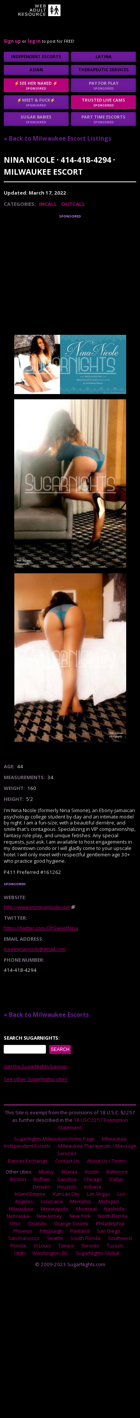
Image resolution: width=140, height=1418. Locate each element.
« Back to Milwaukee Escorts (46, 1014)
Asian (36, 69)
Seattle (55, 1238)
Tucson (115, 1245)
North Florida (112, 1216)
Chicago (93, 1179)
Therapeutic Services (103, 69)
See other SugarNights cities (36, 1079)
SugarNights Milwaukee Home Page (54, 1138)
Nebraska (18, 1216)
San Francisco (24, 1238)
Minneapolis (55, 1208)
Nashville (114, 1208)
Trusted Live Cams (103, 102)
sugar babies (36, 119)
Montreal (86, 1208)
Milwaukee (21, 1208)
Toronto (90, 1245)
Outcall (73, 204)
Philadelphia (110, 1223)
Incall (48, 204)
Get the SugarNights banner (35, 1066)
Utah (19, 1253)
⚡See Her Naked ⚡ (36, 85)
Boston (18, 1179)
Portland (80, 1231)
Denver (41, 1186)
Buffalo (42, 1179)
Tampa (66, 1245)
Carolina (67, 1179)
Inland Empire (30, 1193)
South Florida (85, 1238)
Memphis (80, 1201)
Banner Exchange (28, 1160)
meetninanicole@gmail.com (35, 949)
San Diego (108, 1231)
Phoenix (22, 1231)
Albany (46, 1171)
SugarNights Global (97, 1253)
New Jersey (49, 1216)
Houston (67, 1186)
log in (34, 41)
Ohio (15, 1223)
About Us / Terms (106, 1160)
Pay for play (103, 85)
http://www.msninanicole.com (37, 907)
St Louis (42, 1245)
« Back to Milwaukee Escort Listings (57, 138)
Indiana (92, 1186)
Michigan (109, 1201)
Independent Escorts (36, 56)
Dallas (116, 1179)
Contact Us (67, 1160)
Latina (104, 56)
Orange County (71, 1223)
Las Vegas (98, 1193)
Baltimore (117, 1171)
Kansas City (66, 1193)
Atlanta (69, 1171)
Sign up (12, 41)
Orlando (37, 1223)
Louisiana (52, 1201)
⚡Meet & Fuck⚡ (36, 102)
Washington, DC (50, 1253)
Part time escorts (103, 119)
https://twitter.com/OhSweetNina (41, 928)
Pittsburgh (51, 1231)
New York (80, 1216)
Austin (92, 1171)
